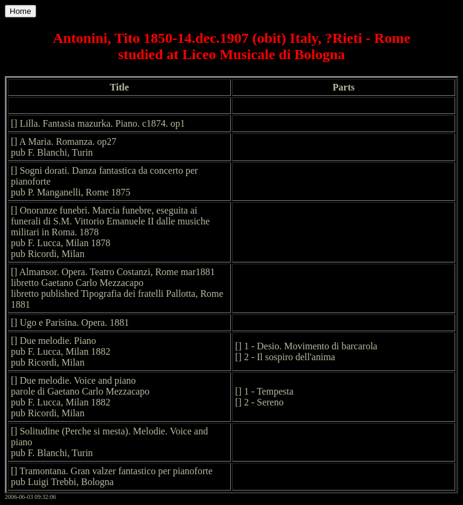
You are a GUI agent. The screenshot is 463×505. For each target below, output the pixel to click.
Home (20, 11)
